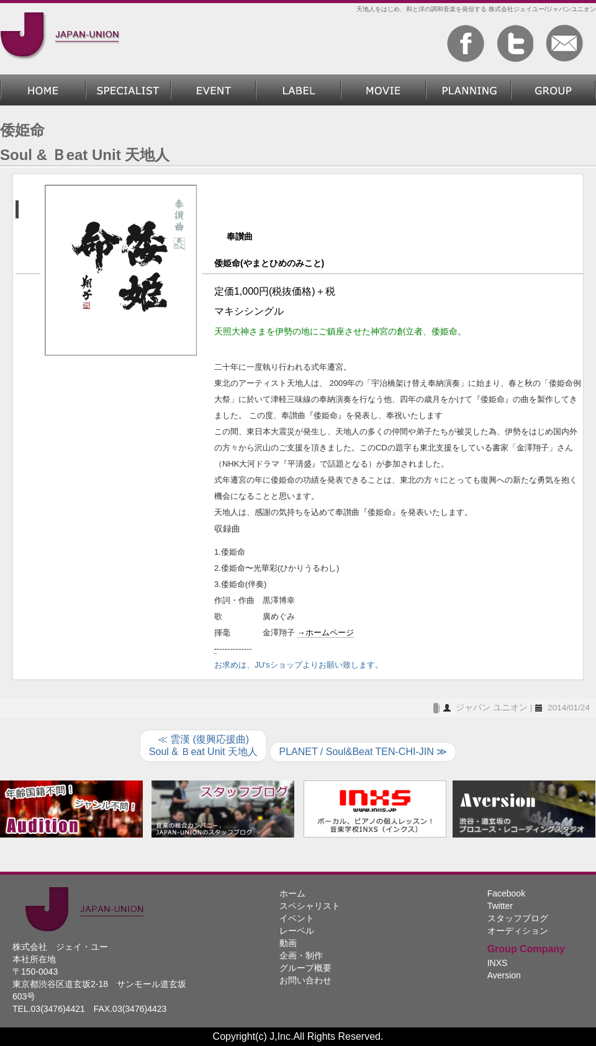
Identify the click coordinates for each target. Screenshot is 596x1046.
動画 (383, 89)
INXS (497, 963)
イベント (296, 918)
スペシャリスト (128, 89)
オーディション (517, 931)
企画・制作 (468, 89)
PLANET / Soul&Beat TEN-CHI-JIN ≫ (363, 751)
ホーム (43, 89)
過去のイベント (213, 89)
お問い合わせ (305, 980)
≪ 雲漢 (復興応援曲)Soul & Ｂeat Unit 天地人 (203, 745)
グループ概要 (553, 89)
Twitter (500, 906)
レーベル (298, 89)
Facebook (506, 893)
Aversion (504, 975)
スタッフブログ (517, 918)
